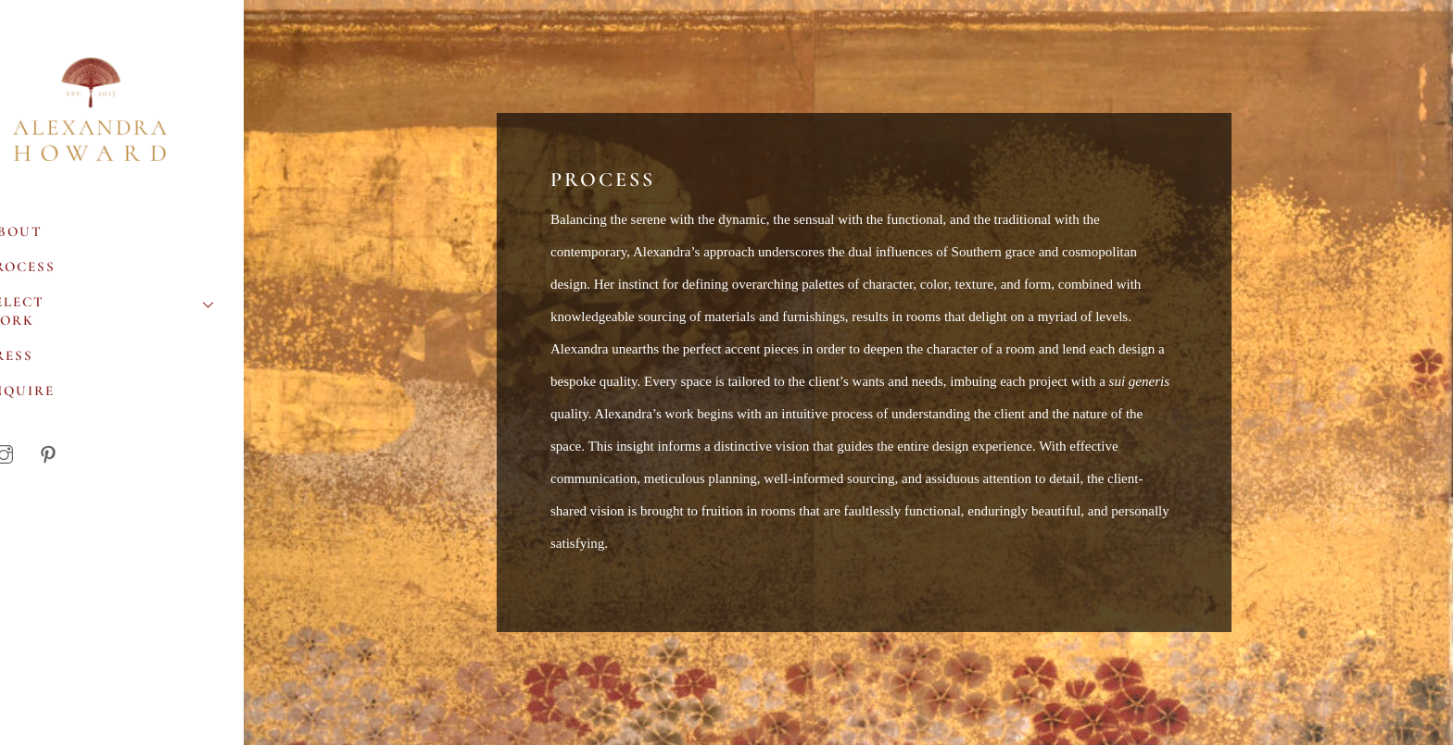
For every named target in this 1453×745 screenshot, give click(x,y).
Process (54, 271)
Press (43, 360)
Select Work (139, 312)
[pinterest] (82, 456)
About (48, 236)
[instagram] (38, 456)
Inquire (54, 395)
